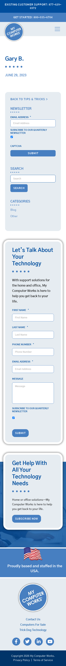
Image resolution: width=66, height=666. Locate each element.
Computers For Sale (33, 624)
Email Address (20, 117)
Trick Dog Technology (33, 630)
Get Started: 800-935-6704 (33, 17)
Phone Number (23, 344)
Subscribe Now (26, 519)
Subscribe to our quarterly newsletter (28, 131)
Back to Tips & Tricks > (29, 99)
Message (17, 379)
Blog (13, 209)
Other (14, 216)
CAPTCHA (15, 146)
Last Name (20, 327)
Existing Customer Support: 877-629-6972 (33, 7)
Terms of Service (43, 660)
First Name (20, 310)
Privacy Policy (21, 660)
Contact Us (33, 619)
